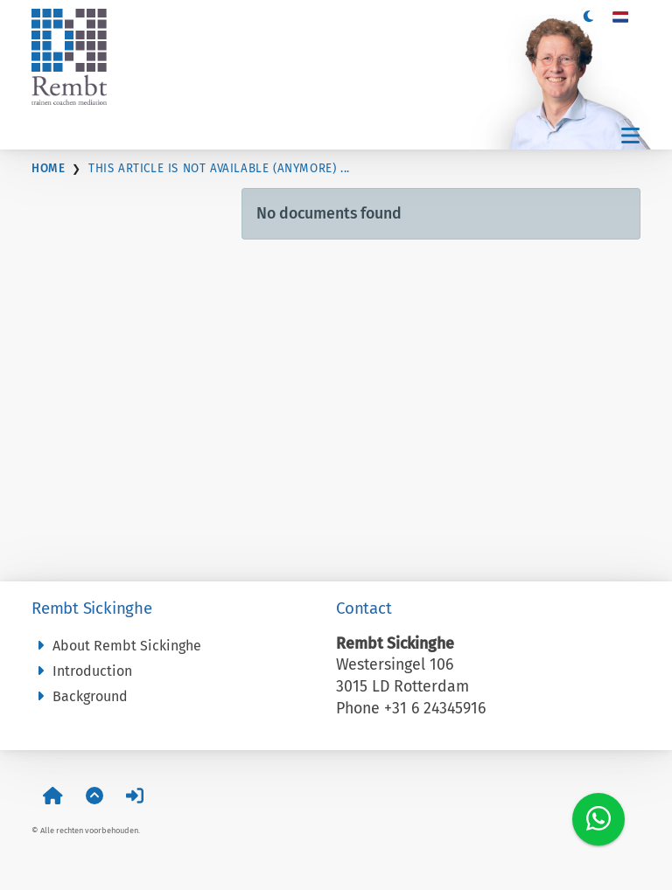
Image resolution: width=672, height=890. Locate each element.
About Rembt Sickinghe (116, 645)
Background (80, 696)
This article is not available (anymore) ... (219, 169)
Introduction (82, 671)
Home (48, 169)
